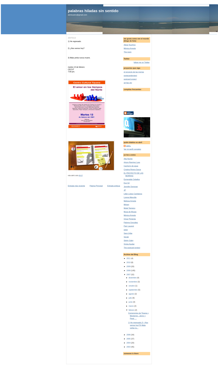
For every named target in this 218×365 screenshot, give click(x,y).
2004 (129, 343)
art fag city (128, 83)
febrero (132, 310)
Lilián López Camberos (133, 194)
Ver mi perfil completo (132, 149)
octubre (132, 286)
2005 (129, 339)
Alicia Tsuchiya (130, 45)
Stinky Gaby (128, 240)
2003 (129, 347)
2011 (129, 258)
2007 (129, 275)
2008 (129, 270)
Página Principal (96, 186)
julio (130, 298)
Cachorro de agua (131, 166)
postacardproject (130, 76)
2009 (129, 266)
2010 (129, 262)
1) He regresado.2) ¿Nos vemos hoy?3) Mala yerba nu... (138, 325)
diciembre (133, 278)
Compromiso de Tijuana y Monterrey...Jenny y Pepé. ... (138, 316)
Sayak (126, 237)
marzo (131, 306)
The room (127, 52)
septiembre (133, 290)
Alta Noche (128, 159)
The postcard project (132, 248)
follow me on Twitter (142, 62)
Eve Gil (127, 183)
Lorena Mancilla (130, 197)
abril (128, 146)
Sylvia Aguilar (129, 244)
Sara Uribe (128, 233)
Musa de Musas (130, 212)
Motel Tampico (129, 208)
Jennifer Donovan (131, 187)
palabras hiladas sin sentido (93, 11)
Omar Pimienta (130, 219)
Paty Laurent (129, 226)
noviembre (133, 282)
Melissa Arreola (130, 201)
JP (125, 190)
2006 (129, 335)
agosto (132, 294)
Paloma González (131, 223)
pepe (126, 230)
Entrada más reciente (76, 186)
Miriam (126, 205)
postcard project (130, 79)
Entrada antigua (113, 186)
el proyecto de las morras (134, 72)
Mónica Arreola (130, 48)
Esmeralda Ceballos (132, 179)
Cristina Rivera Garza (132, 170)
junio (131, 302)
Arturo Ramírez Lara (132, 162)
